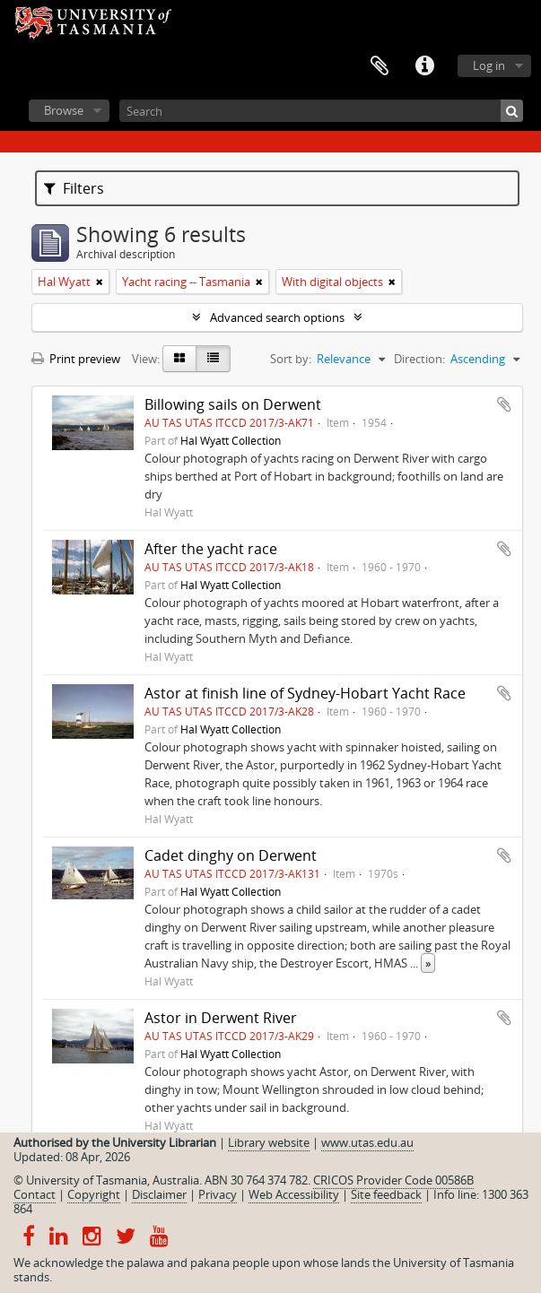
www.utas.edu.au (367, 1142)
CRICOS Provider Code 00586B (393, 1180)
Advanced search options (277, 317)
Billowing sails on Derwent (232, 404)
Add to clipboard (504, 404)
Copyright (93, 1194)
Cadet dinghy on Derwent (230, 855)
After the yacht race (210, 549)
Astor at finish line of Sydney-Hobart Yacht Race (305, 693)
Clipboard (379, 66)
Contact (34, 1194)
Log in (489, 65)
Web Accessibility (294, 1194)
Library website (269, 1142)
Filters (74, 188)
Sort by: (290, 359)
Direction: (419, 359)
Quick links (424, 66)
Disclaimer (159, 1194)
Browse (63, 110)
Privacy (217, 1194)
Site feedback (386, 1194)
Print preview (75, 359)
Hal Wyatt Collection (230, 440)
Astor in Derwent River (220, 1018)
